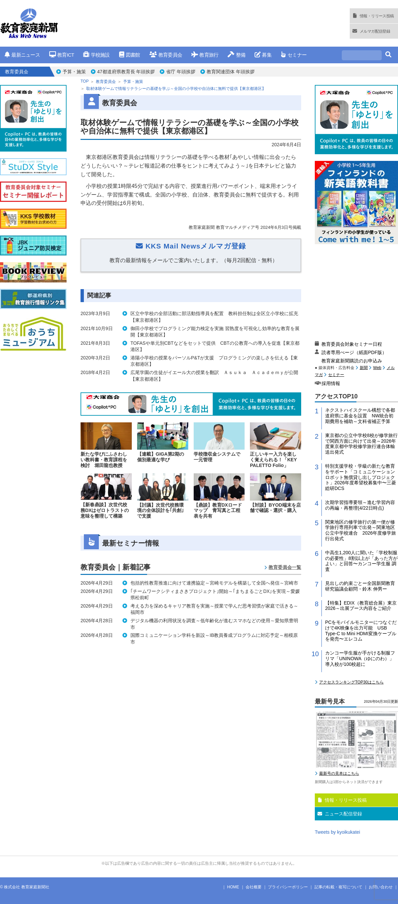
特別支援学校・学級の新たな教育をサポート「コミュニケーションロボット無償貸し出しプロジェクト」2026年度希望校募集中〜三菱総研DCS (360, 477)
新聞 (364, 367)
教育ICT (61, 55)
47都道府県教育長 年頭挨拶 (126, 71)
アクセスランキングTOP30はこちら (351, 682)
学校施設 (96, 55)
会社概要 (254, 887)
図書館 (129, 55)
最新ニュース (22, 55)
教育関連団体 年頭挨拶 (231, 71)
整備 (236, 55)
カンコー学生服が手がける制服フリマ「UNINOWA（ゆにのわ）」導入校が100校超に (360, 658)
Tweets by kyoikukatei (337, 832)
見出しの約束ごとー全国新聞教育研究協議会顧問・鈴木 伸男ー (360, 586)
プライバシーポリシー (288, 887)
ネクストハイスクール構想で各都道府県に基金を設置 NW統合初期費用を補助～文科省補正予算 (360, 415)
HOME (233, 887)
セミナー (293, 55)
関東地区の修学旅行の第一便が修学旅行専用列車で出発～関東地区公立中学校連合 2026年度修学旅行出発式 (360, 530)
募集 (263, 55)
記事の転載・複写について (338, 887)
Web (377, 367)
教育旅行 (204, 55)
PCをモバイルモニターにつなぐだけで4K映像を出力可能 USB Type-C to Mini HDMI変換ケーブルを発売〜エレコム (361, 631)
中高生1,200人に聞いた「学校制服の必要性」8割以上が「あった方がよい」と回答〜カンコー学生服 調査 (361, 561)
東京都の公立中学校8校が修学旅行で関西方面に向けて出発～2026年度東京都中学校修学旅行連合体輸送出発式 (361, 444)
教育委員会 (165, 55)
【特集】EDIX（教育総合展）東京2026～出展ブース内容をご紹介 (361, 605)
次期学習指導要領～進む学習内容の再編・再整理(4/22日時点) (360, 505)
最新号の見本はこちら (339, 773)
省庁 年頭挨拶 (180, 71)
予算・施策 (74, 71)
